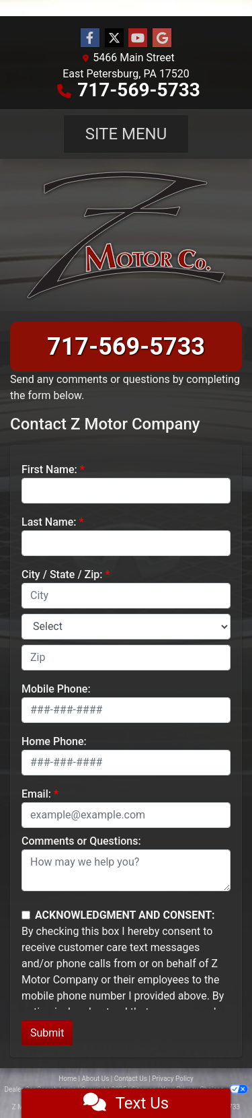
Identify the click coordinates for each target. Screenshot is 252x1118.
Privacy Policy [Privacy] (173, 1078)
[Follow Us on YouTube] (137, 38)
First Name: (49, 469)
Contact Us (130, 1078)
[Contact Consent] (26, 915)
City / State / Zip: (62, 574)
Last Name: (49, 522)
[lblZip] (126, 657)
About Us (96, 1078)
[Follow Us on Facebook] (90, 38)
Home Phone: (54, 741)
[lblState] (126, 626)
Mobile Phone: (56, 689)
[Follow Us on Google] (162, 38)
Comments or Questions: (81, 841)
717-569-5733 (138, 90)
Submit (47, 1032)
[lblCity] (126, 595)
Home (67, 1078)
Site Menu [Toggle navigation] (126, 134)
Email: (36, 794)
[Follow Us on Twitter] (114, 38)
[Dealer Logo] (126, 235)
